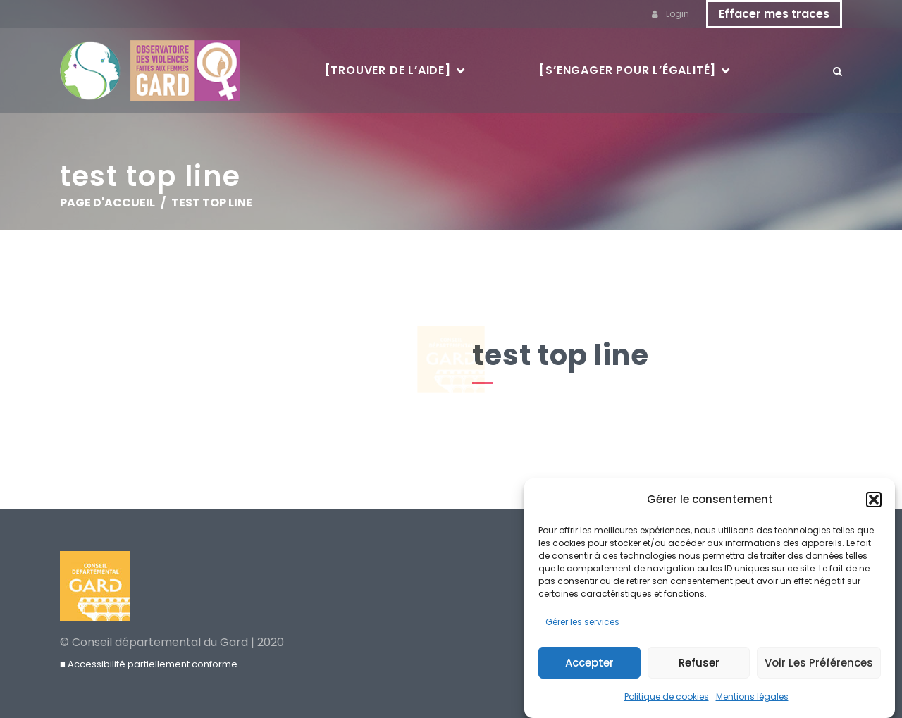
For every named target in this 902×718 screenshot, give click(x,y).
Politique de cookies (666, 699)
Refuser (699, 664)
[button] (874, 502)
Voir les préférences (819, 664)
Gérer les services (582, 624)
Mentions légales (752, 699)
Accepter (589, 664)
